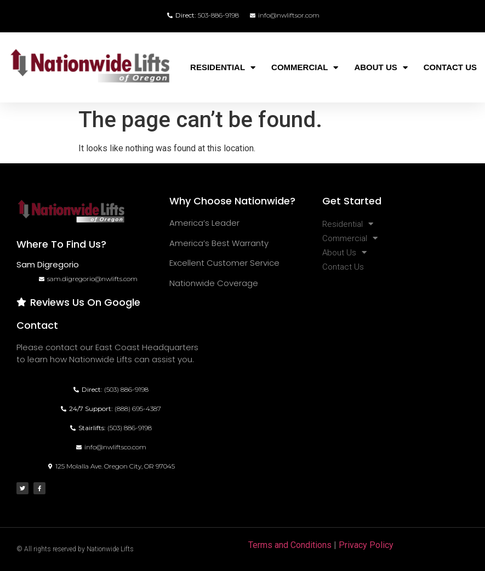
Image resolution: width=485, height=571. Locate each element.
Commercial (304, 67)
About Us (380, 67)
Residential (222, 67)
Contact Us (450, 67)
